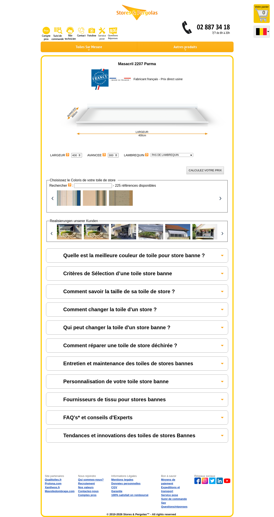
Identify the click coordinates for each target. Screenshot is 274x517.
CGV (114, 487)
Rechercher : (61, 185)
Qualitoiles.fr (53, 479)
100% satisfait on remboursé (130, 495)
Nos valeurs (86, 487)
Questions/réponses (174, 506)
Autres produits (185, 48)
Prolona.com (53, 483)
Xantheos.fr (52, 487)
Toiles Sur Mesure (89, 48)
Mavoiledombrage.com (60, 491)
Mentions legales (122, 479)
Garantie (116, 491)
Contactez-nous (88, 491)
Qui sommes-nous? (91, 479)
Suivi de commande (174, 498)
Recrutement (86, 483)
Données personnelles (126, 483)
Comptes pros (87, 495)
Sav (163, 502)
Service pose (169, 495)
